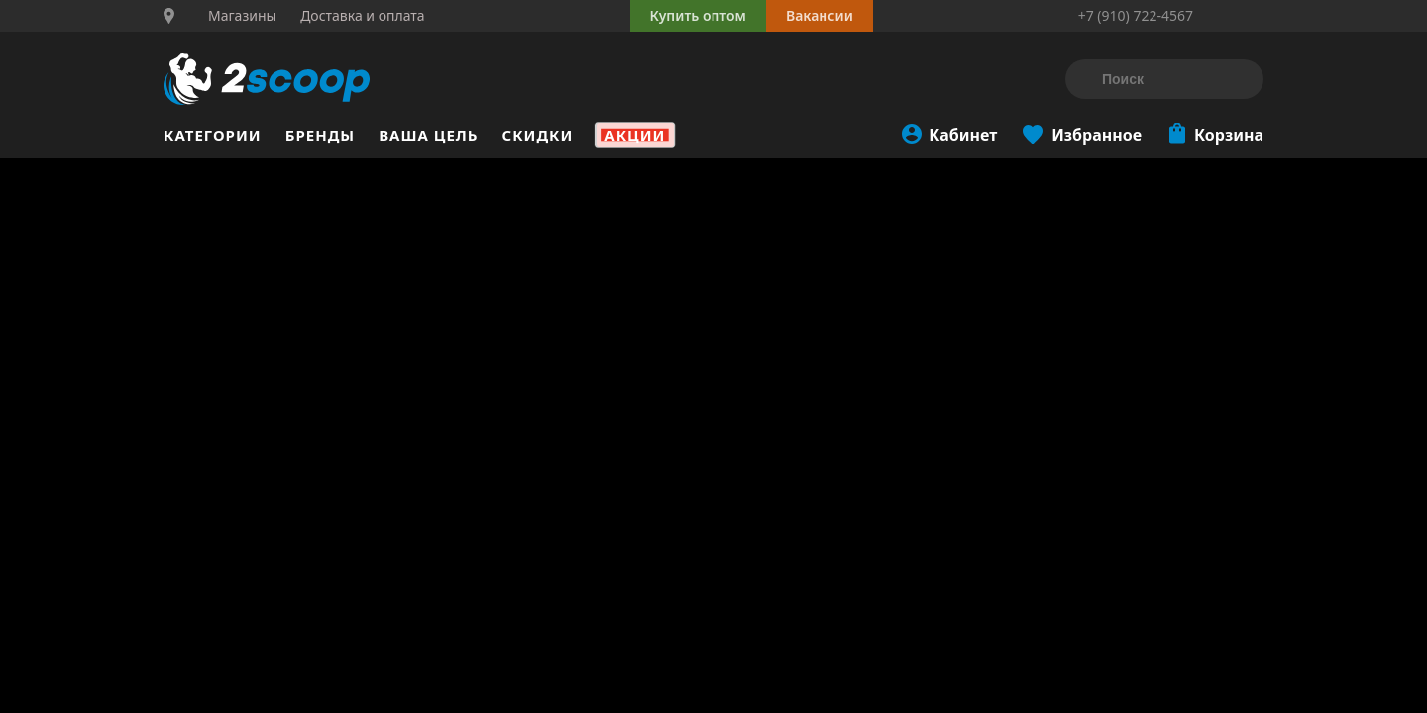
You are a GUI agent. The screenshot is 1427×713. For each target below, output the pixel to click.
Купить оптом (698, 15)
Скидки (538, 135)
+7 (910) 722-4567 (1135, 15)
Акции (634, 135)
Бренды (320, 135)
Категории (213, 135)
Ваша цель (428, 135)
